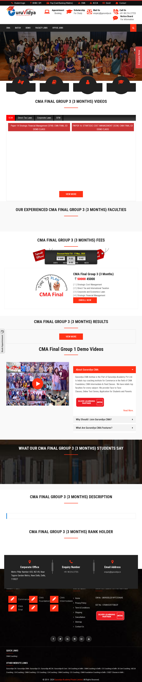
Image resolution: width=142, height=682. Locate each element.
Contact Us (78, 620)
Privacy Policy (79, 596)
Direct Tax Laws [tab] (25, 111)
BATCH (18, 28)
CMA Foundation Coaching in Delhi (93, 666)
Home (76, 592)
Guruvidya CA (11, 662)
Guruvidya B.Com (60, 662)
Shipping (77, 606)
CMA (8, 28)
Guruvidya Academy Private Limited (68, 673)
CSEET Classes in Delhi (115, 666)
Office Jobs (57, 28)
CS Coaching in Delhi (109, 662)
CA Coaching (19, 666)
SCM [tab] (11, 111)
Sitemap (77, 615)
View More (71, 187)
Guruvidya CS (35, 662)
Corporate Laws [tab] (44, 111)
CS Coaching (42, 666)
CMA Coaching (11, 650)
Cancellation (79, 611)
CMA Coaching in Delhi (92, 662)
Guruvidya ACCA (47, 662)
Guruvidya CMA (23, 662)
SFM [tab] (58, 111)
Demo (28, 28)
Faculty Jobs (41, 28)
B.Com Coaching (124, 662)
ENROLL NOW (85, 293)
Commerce (23, 593)
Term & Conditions (81, 601)
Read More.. (128, 404)
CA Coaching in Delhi (75, 662)
